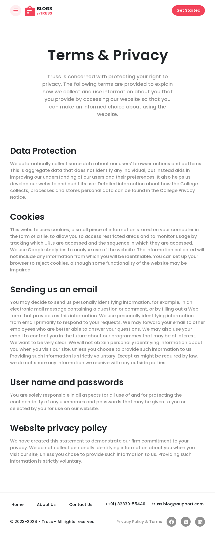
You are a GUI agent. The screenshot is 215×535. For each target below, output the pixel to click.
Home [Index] (17, 504)
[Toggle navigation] (15, 10)
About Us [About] (46, 504)
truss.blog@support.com (178, 504)
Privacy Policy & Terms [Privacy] (139, 521)
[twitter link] (186, 522)
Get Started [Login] (188, 10)
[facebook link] (171, 522)
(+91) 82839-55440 (125, 504)
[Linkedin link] (200, 522)
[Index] (38, 10)
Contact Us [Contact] (80, 504)
